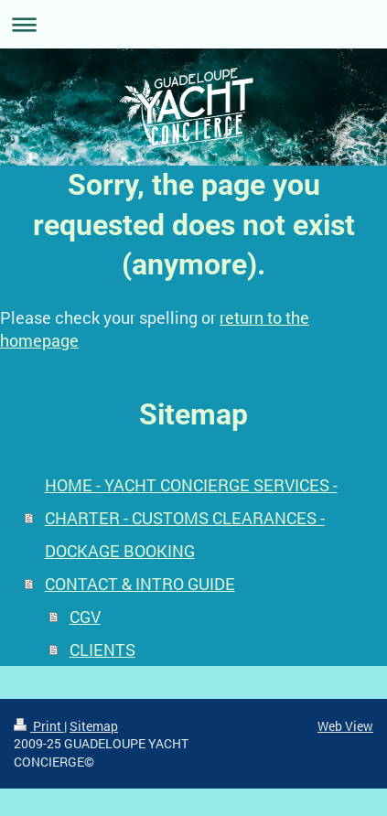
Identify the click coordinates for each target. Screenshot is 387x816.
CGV (85, 617)
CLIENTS (102, 649)
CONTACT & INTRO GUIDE (140, 584)
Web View (345, 726)
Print (39, 726)
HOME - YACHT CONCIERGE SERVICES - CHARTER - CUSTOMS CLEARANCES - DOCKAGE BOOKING (191, 518)
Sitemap (94, 726)
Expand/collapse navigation (193, 24)
